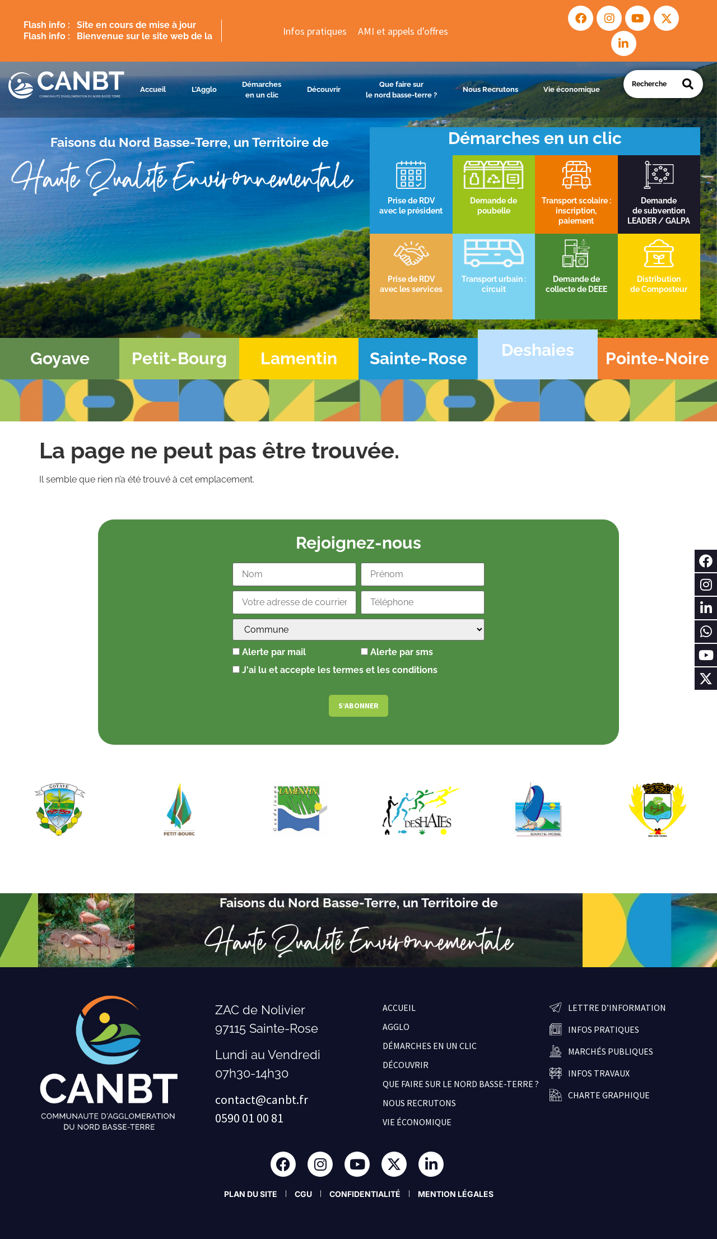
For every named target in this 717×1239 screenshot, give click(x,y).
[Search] (688, 84)
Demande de (576, 279)
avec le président (411, 210)
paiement (576, 220)
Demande (659, 200)
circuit (494, 289)
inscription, (576, 210)
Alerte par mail (269, 652)
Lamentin (298, 358)
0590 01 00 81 (249, 1118)
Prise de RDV (411, 200)
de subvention (658, 210)
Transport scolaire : (576, 200)
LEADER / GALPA (658, 220)
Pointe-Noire (657, 358)
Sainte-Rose (418, 358)
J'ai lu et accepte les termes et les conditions (339, 670)
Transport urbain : (494, 279)
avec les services (411, 289)
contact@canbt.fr (261, 1099)
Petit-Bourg (179, 358)
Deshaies (537, 350)
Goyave (60, 358)
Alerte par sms (397, 652)
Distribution (659, 279)
